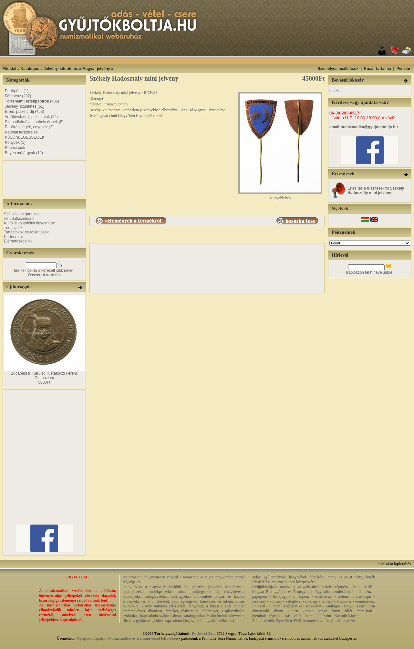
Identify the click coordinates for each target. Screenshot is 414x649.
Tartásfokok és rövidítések (26, 232)
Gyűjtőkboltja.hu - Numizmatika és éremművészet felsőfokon (127, 638)
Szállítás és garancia (22, 214)
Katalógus (30, 68)
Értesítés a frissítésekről (375, 190)
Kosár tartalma (377, 68)
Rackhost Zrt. (203, 633)
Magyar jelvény (96, 68)
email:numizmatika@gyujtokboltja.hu (363, 127)
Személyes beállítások (337, 68)
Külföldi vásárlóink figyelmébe (29, 223)
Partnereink (14, 236)
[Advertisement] (23, 178)
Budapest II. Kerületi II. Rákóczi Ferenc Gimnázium (44, 375)
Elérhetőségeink (18, 241)
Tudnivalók (13, 227)
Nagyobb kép (280, 196)
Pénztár (403, 68)
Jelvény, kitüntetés (61, 68)
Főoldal (9, 68)
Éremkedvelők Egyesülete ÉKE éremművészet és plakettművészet (303, 620)
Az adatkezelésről (19, 218)
